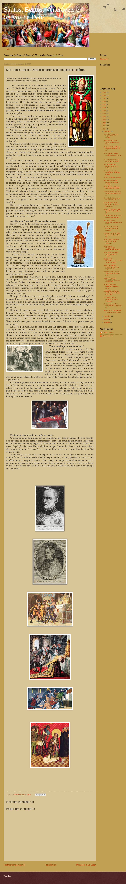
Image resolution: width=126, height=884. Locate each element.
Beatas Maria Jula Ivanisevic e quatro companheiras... (113, 311)
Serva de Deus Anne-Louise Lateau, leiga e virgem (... (112, 216)
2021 (104, 105)
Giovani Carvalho (107, 332)
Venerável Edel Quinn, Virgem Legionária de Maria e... (111, 142)
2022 (104, 101)
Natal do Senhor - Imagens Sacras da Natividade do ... (112, 193)
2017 (104, 117)
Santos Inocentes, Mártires (112, 177)
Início (9, 49)
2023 (104, 98)
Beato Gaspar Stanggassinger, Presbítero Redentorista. (112, 247)
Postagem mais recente (14, 865)
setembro (107, 322)
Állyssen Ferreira (107, 336)
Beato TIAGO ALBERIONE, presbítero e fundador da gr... (112, 210)
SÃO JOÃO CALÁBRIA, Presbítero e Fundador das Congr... (112, 292)
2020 (104, 107)
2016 (104, 120)
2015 (104, 123)
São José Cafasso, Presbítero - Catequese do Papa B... (113, 222)
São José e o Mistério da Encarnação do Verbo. (111, 160)
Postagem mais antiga (86, 865)
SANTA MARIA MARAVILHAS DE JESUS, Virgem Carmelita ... (113, 260)
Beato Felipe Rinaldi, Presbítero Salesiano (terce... (111, 286)
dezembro (107, 131)
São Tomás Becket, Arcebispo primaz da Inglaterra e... (111, 166)
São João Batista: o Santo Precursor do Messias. (112, 198)
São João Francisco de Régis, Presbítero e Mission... (111, 135)
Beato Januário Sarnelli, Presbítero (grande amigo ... (112, 155)
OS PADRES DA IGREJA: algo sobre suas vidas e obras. (112, 273)
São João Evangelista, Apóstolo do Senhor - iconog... (111, 182)
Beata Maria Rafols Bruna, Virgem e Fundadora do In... (112, 148)
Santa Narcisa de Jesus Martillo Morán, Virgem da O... (113, 305)
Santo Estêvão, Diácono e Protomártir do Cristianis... (113, 187)
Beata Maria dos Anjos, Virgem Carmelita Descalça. (111, 254)
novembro (107, 316)
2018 (104, 114)
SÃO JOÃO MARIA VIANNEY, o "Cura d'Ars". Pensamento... (112, 279)
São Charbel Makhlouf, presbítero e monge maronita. (111, 228)
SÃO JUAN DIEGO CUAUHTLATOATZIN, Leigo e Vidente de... (111, 267)
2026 (104, 92)
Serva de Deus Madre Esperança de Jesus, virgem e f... (111, 204)
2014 (104, 126)
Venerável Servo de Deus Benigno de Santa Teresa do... (112, 235)
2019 (104, 111)
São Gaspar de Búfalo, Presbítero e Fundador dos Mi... (112, 172)
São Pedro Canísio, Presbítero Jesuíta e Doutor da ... (111, 299)
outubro (106, 319)
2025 (104, 95)
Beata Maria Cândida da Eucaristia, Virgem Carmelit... (111, 241)
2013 (104, 129)
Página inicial (50, 865)
